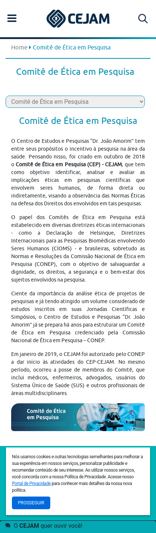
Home (19, 47)
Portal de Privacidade (31, 483)
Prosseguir (31, 502)
